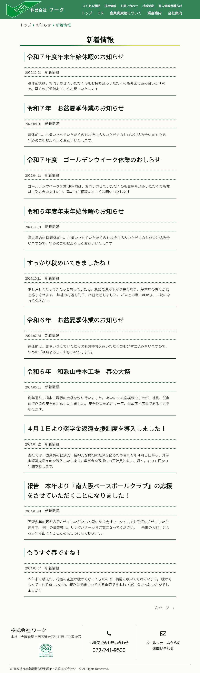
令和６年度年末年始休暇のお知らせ (75, 211)
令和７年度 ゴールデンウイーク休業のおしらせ (93, 159)
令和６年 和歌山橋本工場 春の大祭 (78, 371)
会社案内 (175, 12)
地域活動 (148, 6)
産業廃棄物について (125, 12)
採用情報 (110, 6)
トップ (86, 12)
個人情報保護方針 (170, 6)
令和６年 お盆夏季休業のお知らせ (75, 320)
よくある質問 (91, 6)
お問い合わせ (129, 6)
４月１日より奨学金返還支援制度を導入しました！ (96, 428)
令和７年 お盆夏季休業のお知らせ (75, 108)
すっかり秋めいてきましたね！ (69, 262)
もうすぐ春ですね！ (54, 552)
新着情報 (52, 72)
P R (100, 12)
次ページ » (164, 607)
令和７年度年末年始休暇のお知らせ (75, 56)
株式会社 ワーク (28, 630)
